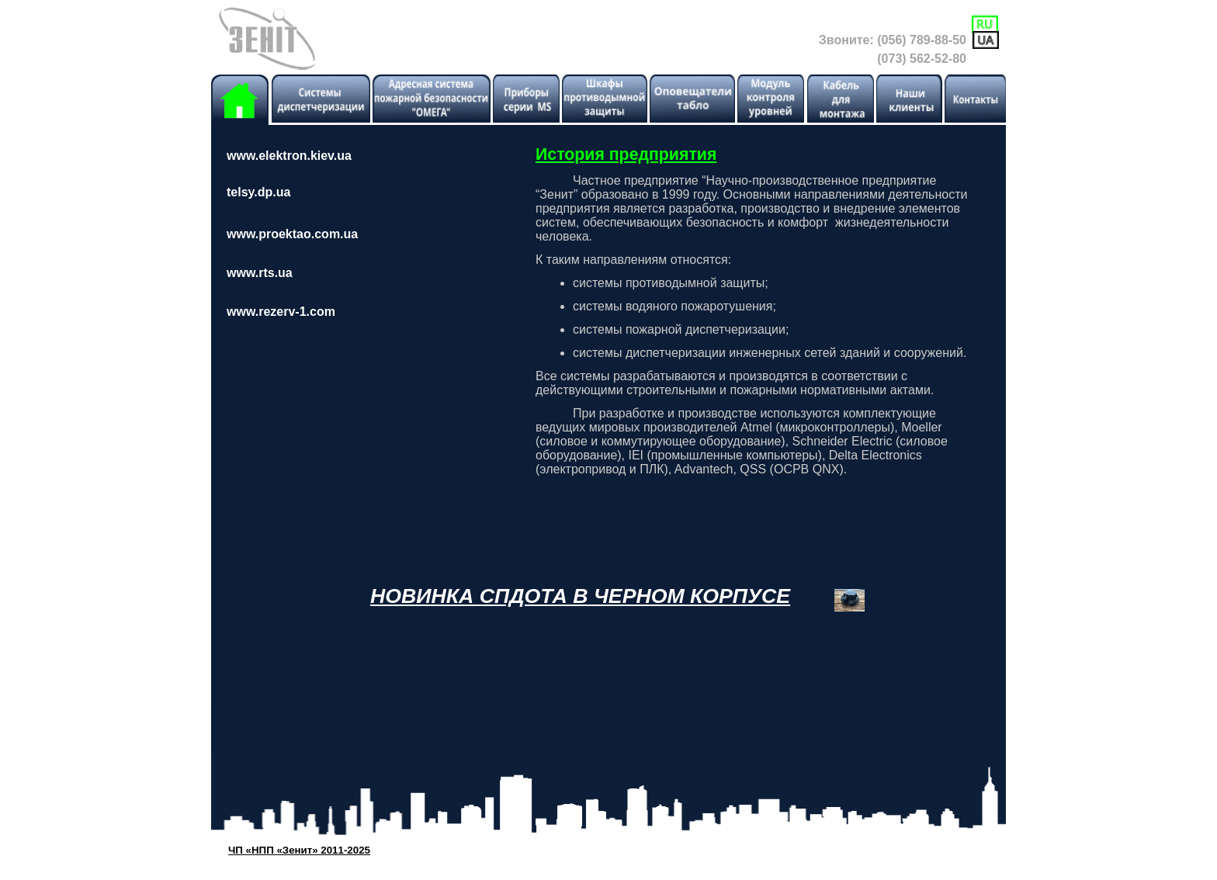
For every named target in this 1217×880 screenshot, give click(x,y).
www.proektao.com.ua (292, 234)
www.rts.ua (260, 272)
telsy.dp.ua (258, 192)
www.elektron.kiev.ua (289, 155)
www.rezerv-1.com (281, 311)
